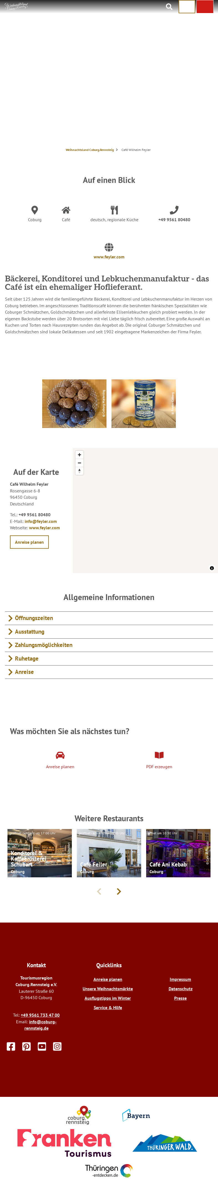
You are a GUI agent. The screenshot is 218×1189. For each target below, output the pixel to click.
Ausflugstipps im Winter (108, 998)
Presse (180, 998)
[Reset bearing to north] (79, 471)
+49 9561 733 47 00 (40, 1015)
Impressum (180, 979)
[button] (205, 6)
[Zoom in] (79, 455)
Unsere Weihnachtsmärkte (108, 988)
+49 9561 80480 (174, 219)
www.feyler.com (109, 257)
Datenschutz (180, 988)
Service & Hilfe (108, 1007)
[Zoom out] (79, 463)
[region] (145, 510)
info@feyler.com (41, 521)
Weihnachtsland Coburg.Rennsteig (90, 150)
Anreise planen (107, 979)
